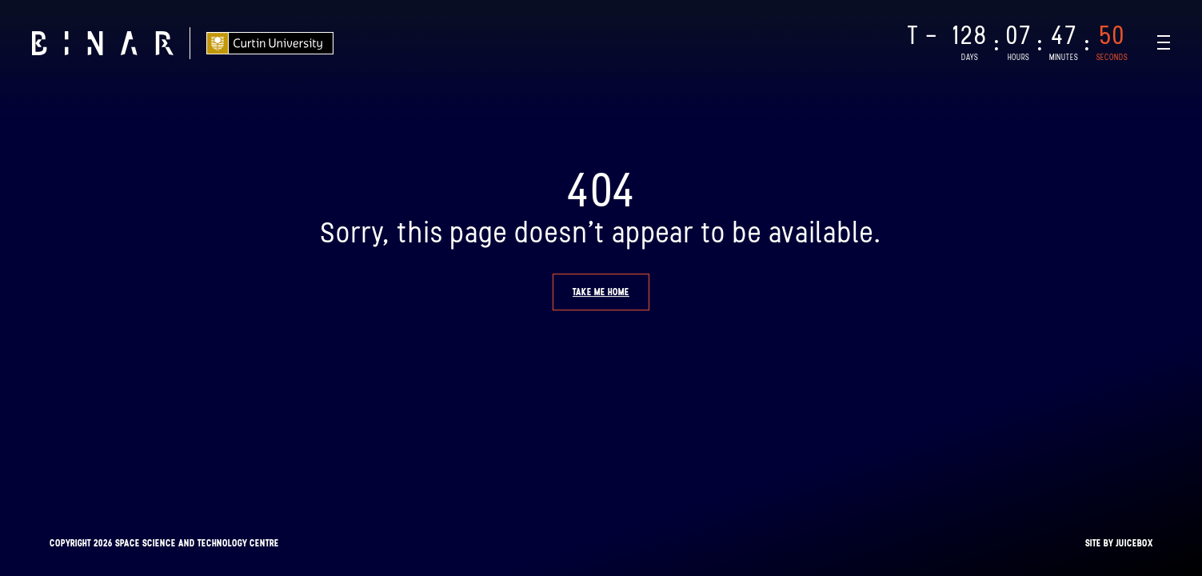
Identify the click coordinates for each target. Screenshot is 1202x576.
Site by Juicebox (1119, 543)
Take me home (601, 292)
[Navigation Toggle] (1163, 42)
